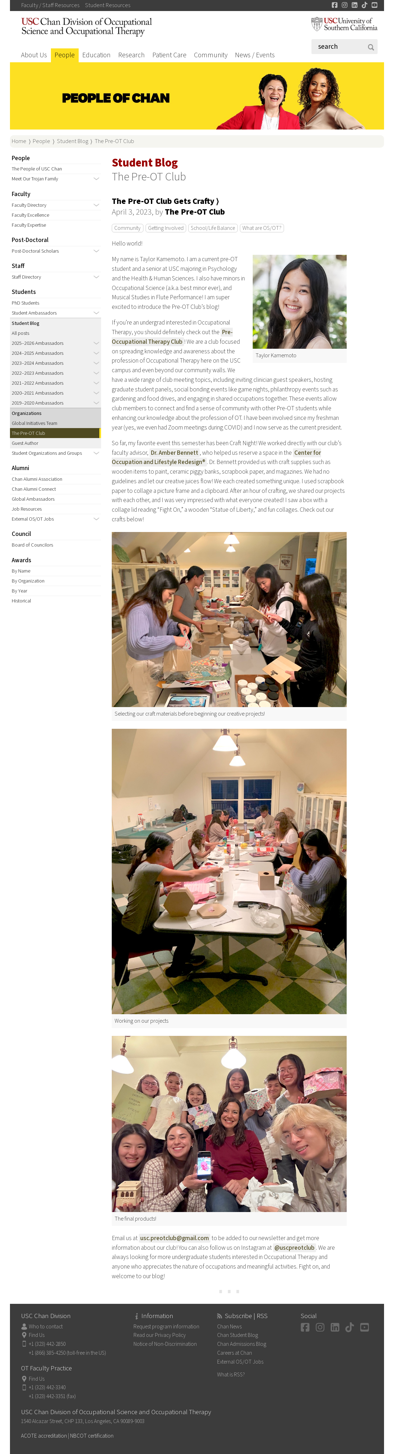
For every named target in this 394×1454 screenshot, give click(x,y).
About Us (34, 55)
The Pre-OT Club (114, 141)
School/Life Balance (213, 228)
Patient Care (169, 55)
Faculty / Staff (50, 5)
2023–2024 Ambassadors (37, 363)
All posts (20, 333)
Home (19, 141)
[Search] (344, 46)
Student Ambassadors (34, 313)
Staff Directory (26, 277)
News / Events (255, 55)
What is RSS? (231, 1375)
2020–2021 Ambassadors (37, 393)
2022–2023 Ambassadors (37, 373)
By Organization (28, 581)
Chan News (229, 1327)
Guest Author (25, 443)
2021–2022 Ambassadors (37, 383)
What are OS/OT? (262, 228)
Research (131, 55)
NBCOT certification (92, 1436)
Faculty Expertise (29, 225)
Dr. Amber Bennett (174, 452)
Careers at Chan (234, 1353)
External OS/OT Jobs (33, 519)
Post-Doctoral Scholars (35, 251)
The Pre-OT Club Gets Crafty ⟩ (165, 201)
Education (96, 55)
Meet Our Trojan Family (35, 179)
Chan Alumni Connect (34, 489)
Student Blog (72, 141)
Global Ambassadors (33, 499)
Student (107, 5)
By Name (21, 571)
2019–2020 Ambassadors (37, 403)
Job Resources (27, 509)
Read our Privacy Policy (159, 1335)
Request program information (166, 1327)
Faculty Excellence (30, 215)
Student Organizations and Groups (47, 453)
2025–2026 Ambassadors (37, 343)
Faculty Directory (29, 205)
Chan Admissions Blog (241, 1344)
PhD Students (25, 303)
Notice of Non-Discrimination (165, 1344)
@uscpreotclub (294, 1247)
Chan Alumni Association (37, 479)
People (64, 55)
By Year (19, 591)
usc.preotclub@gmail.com (174, 1238)
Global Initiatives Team (34, 423)
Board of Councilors (32, 545)
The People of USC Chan (37, 169)
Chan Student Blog (237, 1335)
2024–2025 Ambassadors (37, 353)
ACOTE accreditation (44, 1436)
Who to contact (46, 1327)
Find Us (36, 1335)
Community (210, 55)
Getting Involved (166, 228)
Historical (21, 601)
